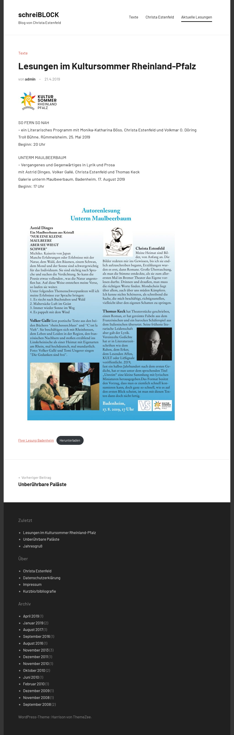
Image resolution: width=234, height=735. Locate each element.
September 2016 (36, 636)
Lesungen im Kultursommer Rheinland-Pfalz (59, 532)
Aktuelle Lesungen (196, 17)
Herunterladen (70, 440)
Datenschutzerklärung (41, 577)
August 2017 (33, 629)
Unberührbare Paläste (41, 539)
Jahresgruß (32, 546)
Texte (133, 17)
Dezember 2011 (35, 656)
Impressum (32, 584)
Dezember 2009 (36, 690)
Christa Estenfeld (160, 17)
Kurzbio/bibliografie (39, 591)
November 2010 (36, 663)
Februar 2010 (34, 683)
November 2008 (36, 697)
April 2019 (31, 616)
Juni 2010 (31, 677)
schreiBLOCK (39, 14)
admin (30, 79)
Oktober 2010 (34, 670)
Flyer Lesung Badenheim (36, 440)
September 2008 (37, 704)
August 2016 (33, 643)
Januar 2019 (33, 622)
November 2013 (36, 650)
